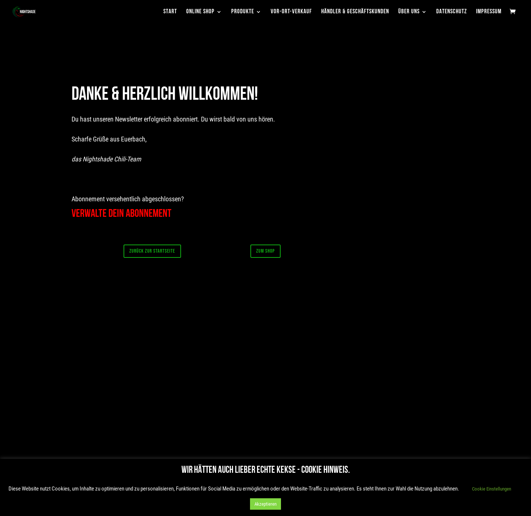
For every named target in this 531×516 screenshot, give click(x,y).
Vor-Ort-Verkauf (291, 12)
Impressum (489, 12)
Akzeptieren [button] (265, 504)
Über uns (409, 12)
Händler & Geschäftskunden (355, 12)
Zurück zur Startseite (152, 251)
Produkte (242, 12)
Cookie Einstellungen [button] (491, 489)
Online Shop (200, 12)
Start (170, 12)
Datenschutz (451, 12)
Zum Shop (265, 251)
